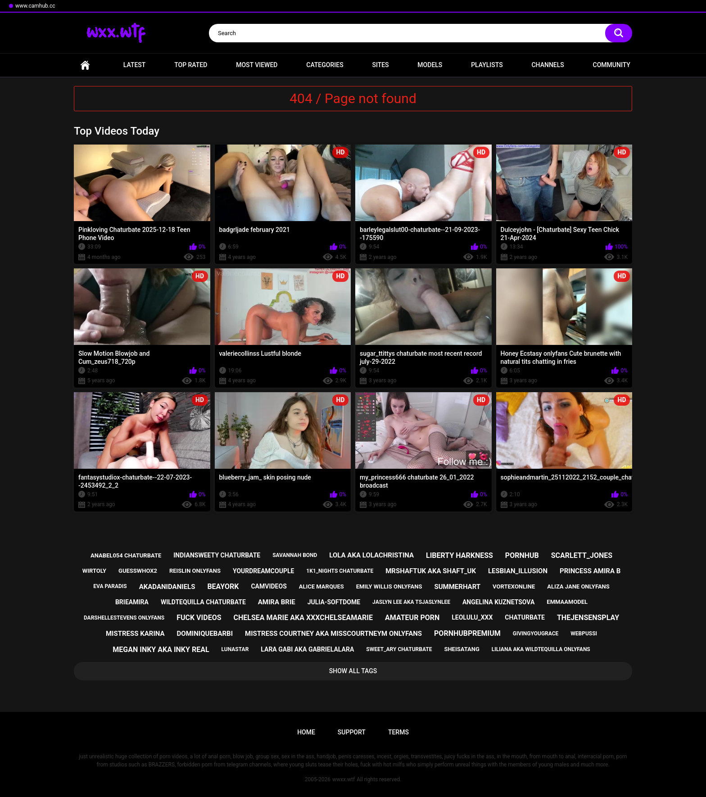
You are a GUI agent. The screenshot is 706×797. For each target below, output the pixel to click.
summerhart (457, 587)
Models (429, 64)
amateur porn (412, 617)
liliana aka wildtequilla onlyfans (541, 649)
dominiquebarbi (205, 633)
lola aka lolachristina (371, 555)
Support (352, 732)
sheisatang (461, 649)
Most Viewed (256, 64)
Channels (547, 64)
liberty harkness (459, 555)
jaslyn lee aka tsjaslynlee (411, 602)
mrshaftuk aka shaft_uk (430, 571)
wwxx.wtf (343, 779)
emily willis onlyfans (389, 586)
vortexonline (514, 586)
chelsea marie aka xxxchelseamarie (303, 617)
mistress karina (135, 633)
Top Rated (190, 64)
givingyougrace (536, 633)
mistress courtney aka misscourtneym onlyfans (333, 633)
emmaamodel (567, 601)
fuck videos (198, 617)
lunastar (235, 649)
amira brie (276, 602)
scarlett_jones (581, 555)
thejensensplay (588, 617)
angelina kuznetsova (498, 602)
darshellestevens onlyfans (124, 618)
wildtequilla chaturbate (203, 602)
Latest (134, 64)
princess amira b (590, 571)
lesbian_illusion (518, 571)
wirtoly (94, 570)
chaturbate (525, 617)
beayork (223, 586)
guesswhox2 (137, 570)
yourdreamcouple (263, 571)
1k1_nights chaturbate (339, 571)
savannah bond (294, 555)
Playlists (487, 64)
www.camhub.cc (35, 6)
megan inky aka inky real (161, 649)
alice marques (321, 586)
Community (611, 64)
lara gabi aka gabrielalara (307, 649)
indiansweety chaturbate (216, 555)
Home (85, 65)
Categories (324, 64)
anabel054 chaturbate (126, 555)
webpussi (583, 633)
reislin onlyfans (195, 570)
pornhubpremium (467, 633)
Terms (398, 732)
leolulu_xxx (472, 617)
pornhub (522, 555)
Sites (380, 64)
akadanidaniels (167, 587)
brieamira (132, 602)
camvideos (268, 586)
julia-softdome (334, 602)
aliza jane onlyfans (578, 586)
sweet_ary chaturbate (399, 649)
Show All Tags (353, 671)
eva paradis (110, 586)
